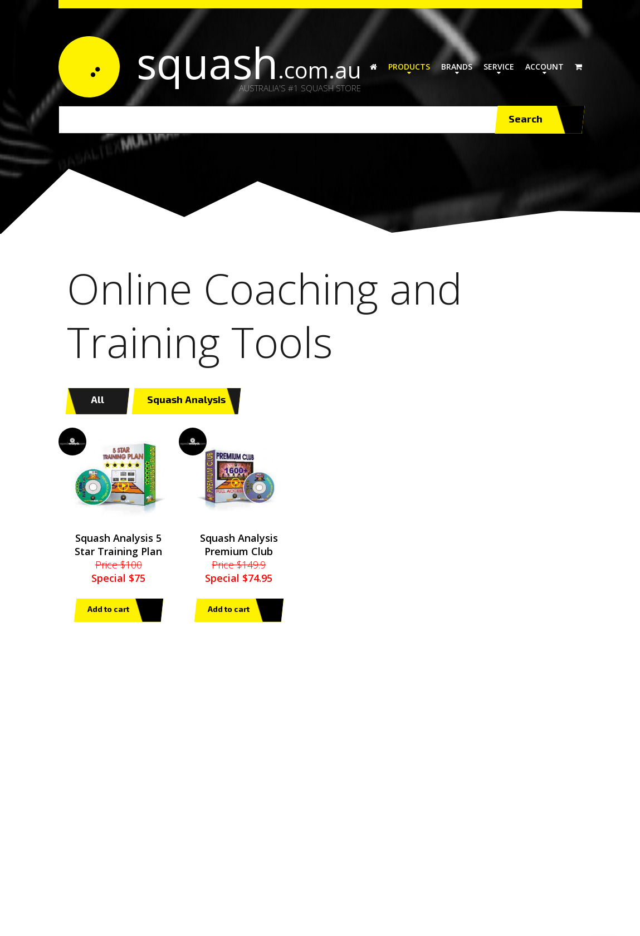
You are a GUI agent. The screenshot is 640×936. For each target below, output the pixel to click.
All (97, 399)
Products (409, 66)
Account (544, 66)
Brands (456, 66)
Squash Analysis (186, 399)
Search (539, 120)
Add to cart (118, 610)
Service (498, 66)
